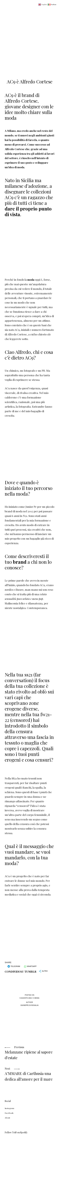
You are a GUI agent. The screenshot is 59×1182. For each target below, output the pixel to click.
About (7, 1117)
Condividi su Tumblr (20, 971)
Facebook (9, 1113)
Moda (36, 998)
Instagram (9, 1108)
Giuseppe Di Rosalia (29, 1005)
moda (30, 279)
